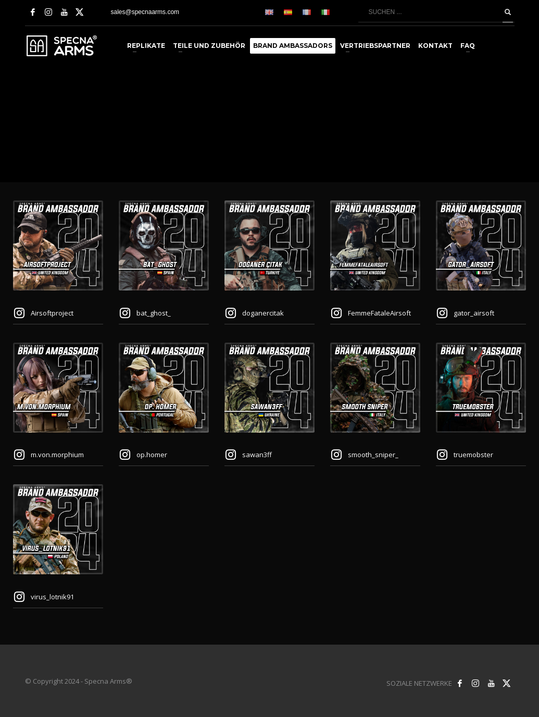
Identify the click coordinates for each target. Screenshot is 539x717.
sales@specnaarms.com (145, 12)
